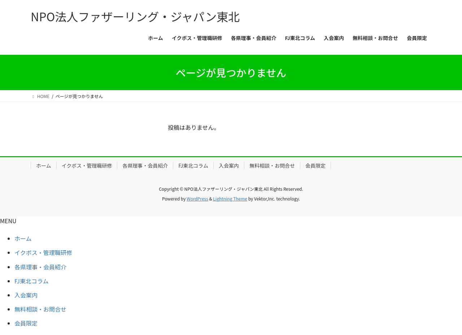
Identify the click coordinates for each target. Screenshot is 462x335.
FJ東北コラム (193, 165)
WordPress (197, 198)
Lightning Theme (230, 198)
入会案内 (229, 165)
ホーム (43, 165)
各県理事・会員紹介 (145, 165)
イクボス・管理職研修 (87, 165)
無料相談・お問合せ (272, 165)
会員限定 (315, 165)
